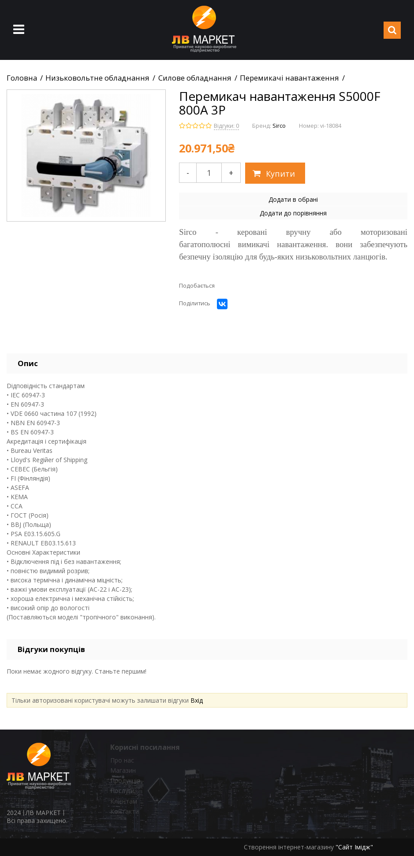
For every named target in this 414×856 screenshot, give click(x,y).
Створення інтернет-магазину (289, 847)
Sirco (279, 126)
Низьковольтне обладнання (97, 78)
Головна (22, 78)
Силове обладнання (194, 78)
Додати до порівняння (293, 213)
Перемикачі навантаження (289, 78)
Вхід (196, 700)
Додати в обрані (293, 199)
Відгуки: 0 (226, 126)
